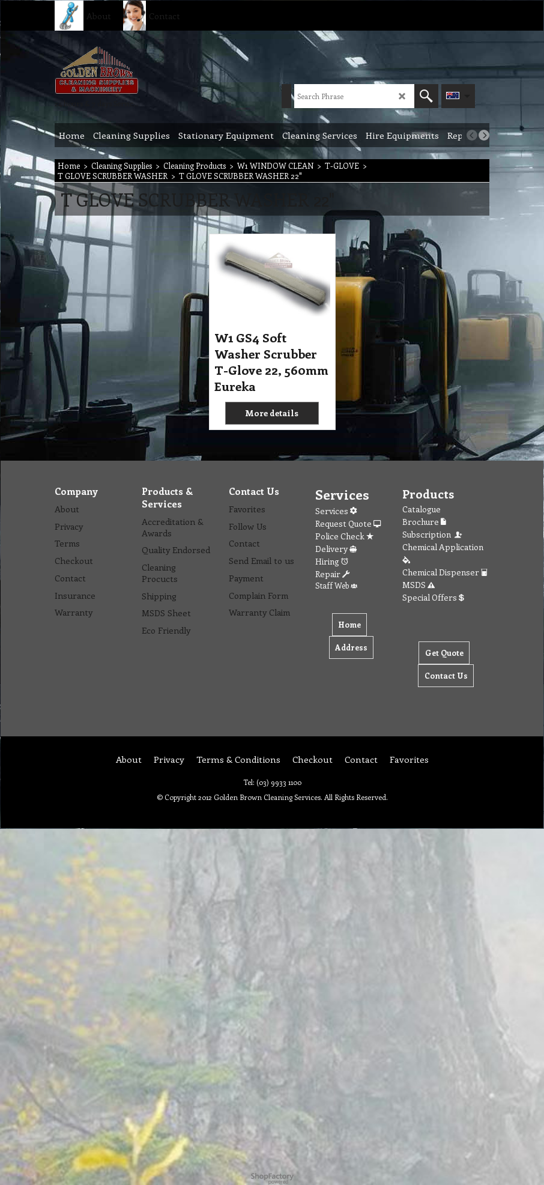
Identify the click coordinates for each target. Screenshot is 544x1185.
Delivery (336, 548)
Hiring (331, 561)
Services (336, 511)
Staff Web (336, 585)
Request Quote (348, 523)
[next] (484, 135)
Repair (332, 574)
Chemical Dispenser (445, 572)
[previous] (472, 135)
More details (271, 413)
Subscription (433, 534)
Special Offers (433, 597)
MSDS (418, 584)
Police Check (344, 536)
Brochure (424, 521)
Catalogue (421, 509)
